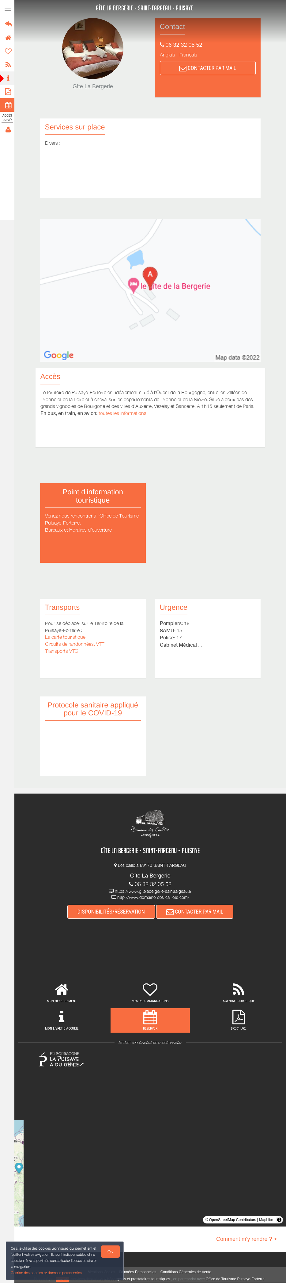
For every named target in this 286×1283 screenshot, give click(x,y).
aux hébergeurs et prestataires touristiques (136, 1279)
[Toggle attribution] (279, 1220)
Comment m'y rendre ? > (246, 1239)
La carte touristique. (67, 637)
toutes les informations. (124, 413)
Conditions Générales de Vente (186, 1272)
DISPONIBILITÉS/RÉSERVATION (112, 912)
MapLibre (266, 1220)
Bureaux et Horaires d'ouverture (79, 529)
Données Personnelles (138, 1272)
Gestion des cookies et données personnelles (46, 1272)
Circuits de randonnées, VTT (75, 644)
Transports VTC (62, 651)
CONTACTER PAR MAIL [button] (208, 68)
